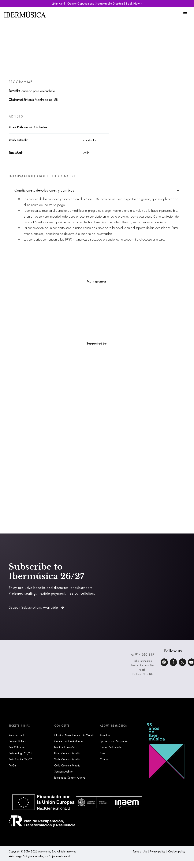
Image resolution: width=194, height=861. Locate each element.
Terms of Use (139, 851)
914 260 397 (143, 654)
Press (102, 753)
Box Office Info (17, 747)
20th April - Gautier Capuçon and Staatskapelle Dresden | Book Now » (97, 3)
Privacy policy (157, 851)
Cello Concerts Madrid (67, 765)
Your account (16, 735)
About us (105, 735)
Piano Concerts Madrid (67, 753)
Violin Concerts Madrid (67, 759)
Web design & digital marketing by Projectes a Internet (39, 856)
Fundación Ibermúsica (112, 747)
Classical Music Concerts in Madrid (74, 735)
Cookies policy (176, 851)
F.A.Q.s (12, 765)
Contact (104, 759)
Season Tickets (17, 741)
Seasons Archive (63, 771)
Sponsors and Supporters (114, 741)
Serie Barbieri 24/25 (20, 759)
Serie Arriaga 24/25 (20, 753)
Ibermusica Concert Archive (69, 777)
